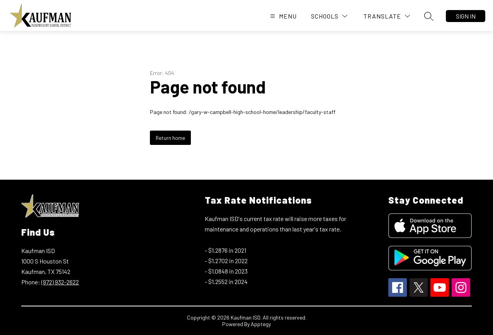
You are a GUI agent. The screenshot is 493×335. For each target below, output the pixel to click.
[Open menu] (282, 16)
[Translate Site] (387, 16)
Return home (170, 137)
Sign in (466, 16)
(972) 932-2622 (60, 282)
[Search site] (429, 16)
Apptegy (261, 324)
